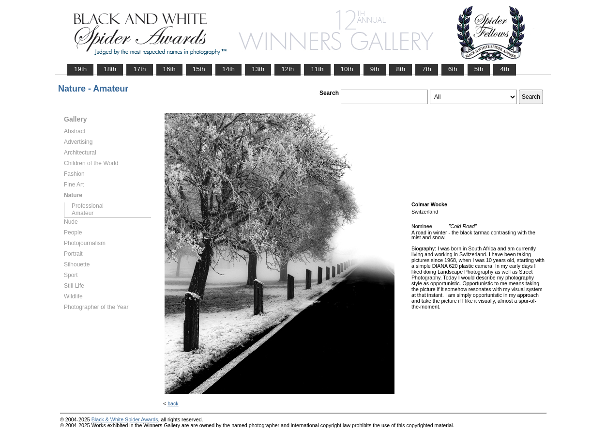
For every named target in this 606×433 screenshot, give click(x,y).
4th (505, 69)
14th (228, 69)
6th (453, 69)
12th (287, 69)
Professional (88, 205)
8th (400, 69)
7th (427, 69)
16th (169, 69)
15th (199, 69)
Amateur (82, 213)
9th (375, 69)
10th (347, 69)
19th (80, 69)
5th (479, 69)
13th (258, 69)
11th (317, 69)
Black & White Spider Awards (124, 419)
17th (139, 69)
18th (109, 69)
